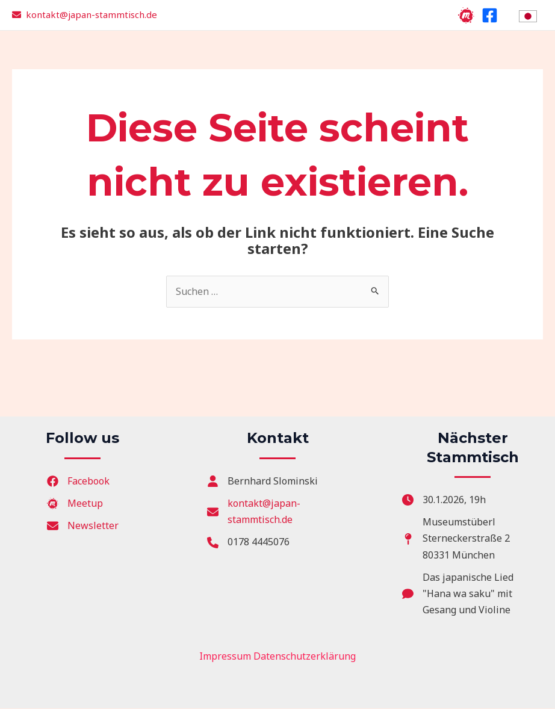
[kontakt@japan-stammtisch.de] (277, 511)
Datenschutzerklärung (304, 656)
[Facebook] (490, 15)
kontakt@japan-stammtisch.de (91, 14)
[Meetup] (466, 15)
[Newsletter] (83, 526)
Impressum (225, 656)
